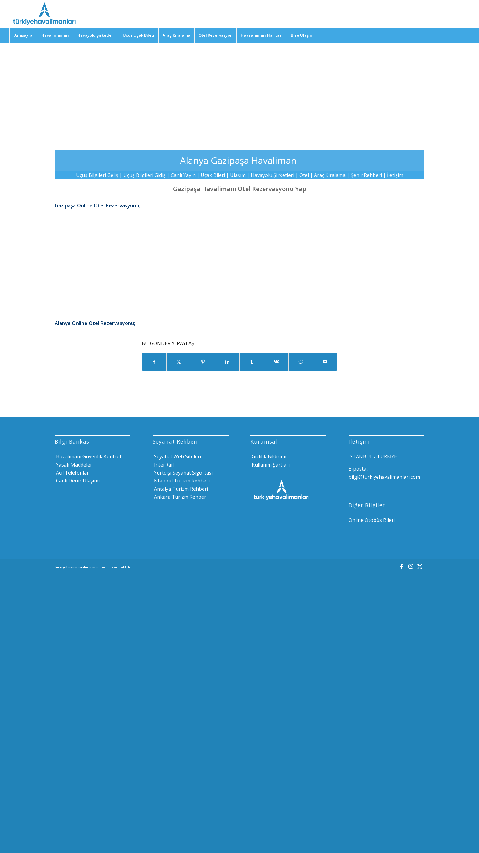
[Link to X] (419, 566)
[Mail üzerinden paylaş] (325, 362)
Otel (304, 175)
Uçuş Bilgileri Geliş (97, 175)
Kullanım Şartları (270, 464)
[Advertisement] (239, 92)
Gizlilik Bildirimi (268, 456)
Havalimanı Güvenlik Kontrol (88, 456)
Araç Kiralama (330, 175)
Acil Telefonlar (72, 472)
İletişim (395, 175)
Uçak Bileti (213, 175)
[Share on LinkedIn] (227, 362)
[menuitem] (23, 35)
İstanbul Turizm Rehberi (181, 480)
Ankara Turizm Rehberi (180, 496)
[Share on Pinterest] (203, 362)
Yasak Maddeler (73, 464)
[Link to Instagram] (410, 566)
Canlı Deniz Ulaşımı (77, 480)
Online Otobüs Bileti (372, 520)
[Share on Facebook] (154, 362)
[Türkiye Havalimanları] (43, 14)
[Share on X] (179, 362)
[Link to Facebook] (401, 566)
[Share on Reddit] (301, 362)
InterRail (163, 464)
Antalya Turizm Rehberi (180, 489)
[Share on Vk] (276, 362)
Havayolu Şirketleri (272, 175)
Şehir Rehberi (366, 175)
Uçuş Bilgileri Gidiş (144, 175)
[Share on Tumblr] (252, 362)
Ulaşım (238, 175)
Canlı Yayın (183, 175)
